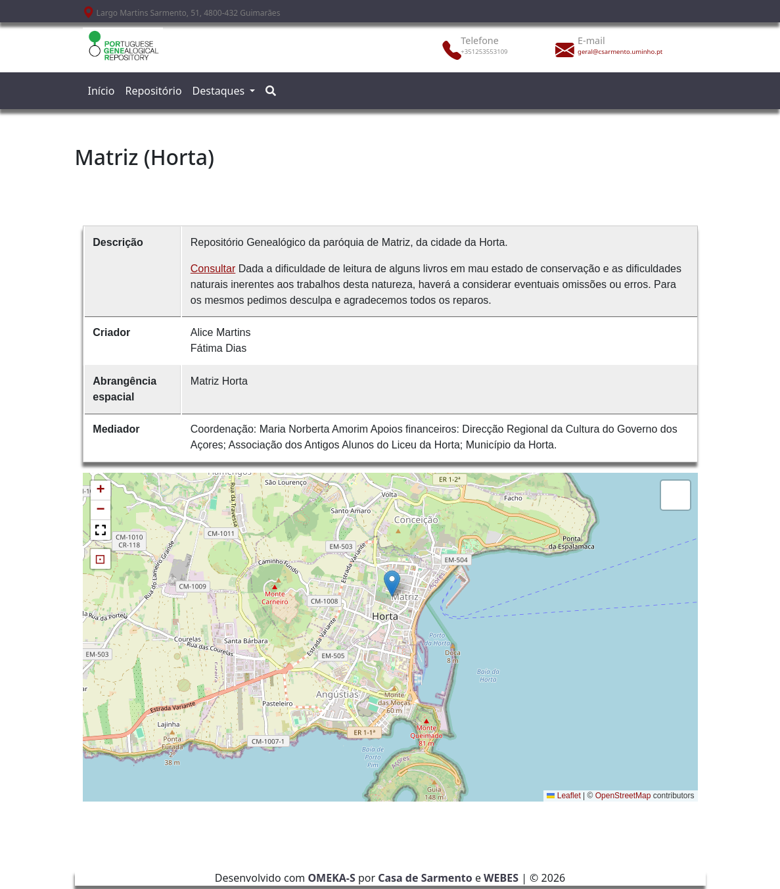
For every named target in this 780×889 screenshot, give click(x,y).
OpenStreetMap (623, 795)
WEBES (501, 878)
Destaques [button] (220, 91)
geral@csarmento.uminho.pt (616, 51)
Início (101, 91)
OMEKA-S (331, 878)
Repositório (153, 91)
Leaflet (563, 795)
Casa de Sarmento (425, 878)
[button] (392, 583)
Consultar (213, 268)
